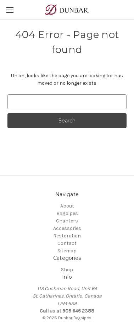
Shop (67, 270)
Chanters (67, 221)
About (67, 206)
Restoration (67, 236)
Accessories (67, 228)
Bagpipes (67, 213)
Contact (67, 243)
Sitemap (67, 251)
